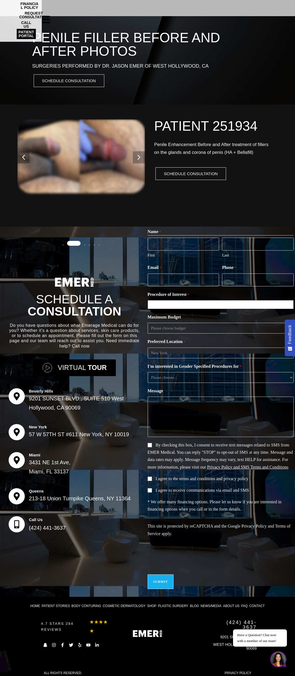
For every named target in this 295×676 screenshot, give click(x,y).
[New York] (17, 430)
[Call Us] (17, 523)
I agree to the (202, 478)
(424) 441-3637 (47, 526)
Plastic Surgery (173, 602)
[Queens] (17, 495)
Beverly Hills (41, 389)
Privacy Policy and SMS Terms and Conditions (248, 466)
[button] (24, 158)
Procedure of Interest (168, 294)
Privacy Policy (254, 525)
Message (155, 390)
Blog (194, 602)
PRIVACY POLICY (238, 669)
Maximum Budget (164, 316)
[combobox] (221, 303)
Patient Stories (56, 602)
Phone (229, 268)
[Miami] (17, 458)
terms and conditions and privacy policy (213, 478)
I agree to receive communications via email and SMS (202, 489)
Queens (36, 489)
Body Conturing (86, 602)
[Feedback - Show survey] (290, 338)
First (151, 255)
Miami (34, 453)
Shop (151, 602)
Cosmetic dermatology (124, 602)
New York (38, 425)
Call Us (36, 518)
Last (225, 255)
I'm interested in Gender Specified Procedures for (195, 366)
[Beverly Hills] (17, 395)
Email (154, 268)
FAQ (244, 602)
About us (231, 602)
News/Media (210, 602)
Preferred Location (166, 341)
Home (35, 602)
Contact (257, 602)
